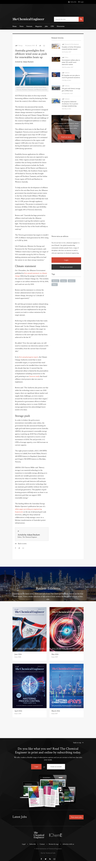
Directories (60, 26)
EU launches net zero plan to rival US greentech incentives (71, 76)
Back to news (22, 544)
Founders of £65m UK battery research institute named (71, 48)
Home (15, 26)
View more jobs (76, 817)
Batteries (55, 281)
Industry (67, 72)
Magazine (38, 26)
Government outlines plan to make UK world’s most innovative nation (71, 62)
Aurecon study (34, 376)
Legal (23, 842)
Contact (42, 842)
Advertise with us (68, 842)
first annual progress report (28, 357)
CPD (52, 26)
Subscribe (72, 2)
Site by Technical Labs (48, 850)
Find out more (66, 137)
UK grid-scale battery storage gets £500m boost (71, 89)
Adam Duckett (33, 534)
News (21, 26)
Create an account (66, 267)
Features (29, 26)
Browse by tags (54, 842)
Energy (20, 45)
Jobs (46, 26)
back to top (77, 742)
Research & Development (72, 44)
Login (81, 2)
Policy (66, 57)
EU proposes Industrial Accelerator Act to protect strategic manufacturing (70, 104)
